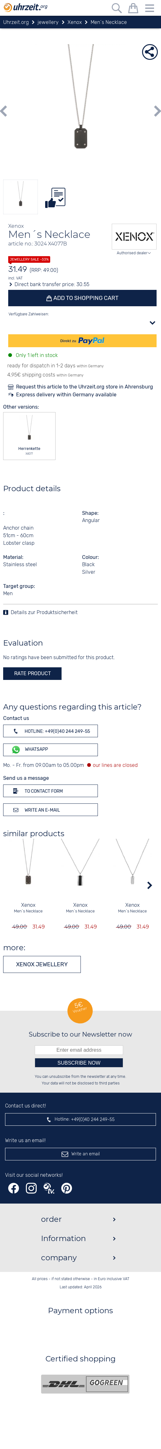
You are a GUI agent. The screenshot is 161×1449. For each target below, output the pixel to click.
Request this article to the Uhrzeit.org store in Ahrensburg (84, 387)
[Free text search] (117, 9)
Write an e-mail (35, 809)
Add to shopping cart (85, 298)
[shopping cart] (133, 9)
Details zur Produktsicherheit (44, 612)
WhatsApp (29, 750)
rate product (32, 673)
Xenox (28, 905)
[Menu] (150, 9)
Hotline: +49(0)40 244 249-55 (50, 731)
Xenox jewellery (42, 964)
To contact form (37, 791)
